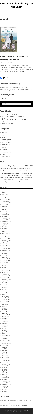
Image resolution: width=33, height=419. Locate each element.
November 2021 (6, 260)
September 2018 (6, 303)
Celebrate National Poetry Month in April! (13, 114)
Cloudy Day (5, 118)
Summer (4, 151)
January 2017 (5, 337)
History (4, 135)
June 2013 (4, 389)
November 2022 (6, 248)
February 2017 (6, 335)
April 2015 (5, 372)
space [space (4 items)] (15, 179)
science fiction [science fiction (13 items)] (8, 180)
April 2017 (5, 331)
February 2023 (6, 245)
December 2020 (6, 274)
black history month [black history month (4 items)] (19, 166)
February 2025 (6, 213)
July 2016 (4, 347)
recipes (4, 147)
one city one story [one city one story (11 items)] (9, 177)
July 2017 (4, 326)
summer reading (6, 152)
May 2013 (4, 391)
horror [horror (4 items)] (15, 173)
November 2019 (6, 286)
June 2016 (4, 348)
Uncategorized (6, 156)
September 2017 (6, 323)
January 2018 (5, 316)
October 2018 (5, 301)
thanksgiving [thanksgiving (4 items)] (6, 181)
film (3, 134)
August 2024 (5, 223)
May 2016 (4, 350)
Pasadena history (6, 142)
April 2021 (5, 269)
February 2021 (6, 270)
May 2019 (4, 291)
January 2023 (5, 247)
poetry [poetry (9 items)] (22, 177)
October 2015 (5, 362)
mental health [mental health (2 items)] (2, 175)
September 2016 (6, 343)
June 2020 (4, 282)
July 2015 (4, 367)
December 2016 (6, 338)
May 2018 (4, 309)
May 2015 (4, 371)
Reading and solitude (7, 123)
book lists (4, 132)
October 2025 (5, 201)
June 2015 (4, 369)
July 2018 (4, 306)
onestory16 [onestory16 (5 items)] (17, 177)
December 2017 (6, 318)
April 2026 (5, 191)
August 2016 (5, 345)
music (3, 137)
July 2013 (4, 388)
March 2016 (5, 354)
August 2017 (5, 325)
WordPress (16, 411)
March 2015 (5, 374)
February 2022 (6, 259)
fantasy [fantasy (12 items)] (28, 168)
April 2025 (5, 211)
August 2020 (5, 281)
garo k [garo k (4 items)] (8, 170)
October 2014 (5, 382)
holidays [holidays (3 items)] (12, 173)
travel (3, 154)
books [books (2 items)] (1, 168)
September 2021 (6, 264)
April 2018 (5, 311)
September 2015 (6, 364)
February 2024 (6, 233)
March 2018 (5, 313)
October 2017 (5, 321)
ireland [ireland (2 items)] (23, 173)
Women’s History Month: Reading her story (13, 116)
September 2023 (6, 240)
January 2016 (5, 357)
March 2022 (5, 257)
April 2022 (5, 255)
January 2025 (5, 214)
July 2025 (4, 206)
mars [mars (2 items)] (26, 173)
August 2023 (5, 242)
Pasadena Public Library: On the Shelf (20, 410)
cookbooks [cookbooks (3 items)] (21, 168)
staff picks (4, 149)
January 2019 (5, 296)
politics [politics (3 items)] (26, 177)
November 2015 (6, 360)
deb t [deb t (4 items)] (24, 168)
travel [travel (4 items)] (10, 181)
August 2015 (5, 365)
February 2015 (6, 376)
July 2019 (4, 287)
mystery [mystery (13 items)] (15, 175)
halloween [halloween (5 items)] (21, 170)
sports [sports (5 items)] (17, 179)
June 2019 (4, 289)
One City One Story (7, 139)
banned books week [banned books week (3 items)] (4, 166)
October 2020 (5, 277)
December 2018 (6, 298)
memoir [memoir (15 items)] (29, 173)
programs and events (7, 144)
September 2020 (6, 279)
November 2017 (6, 320)
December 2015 (6, 359)
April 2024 (5, 230)
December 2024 (6, 216)
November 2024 (6, 218)
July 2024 (4, 225)
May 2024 (4, 228)
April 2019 (5, 292)
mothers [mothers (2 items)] (6, 175)
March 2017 (5, 333)
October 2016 (5, 342)
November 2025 (6, 199)
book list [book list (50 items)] (29, 166)
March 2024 (5, 231)
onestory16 (5, 140)
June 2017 (4, 328)
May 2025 (4, 209)
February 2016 (6, 355)
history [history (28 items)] (7, 173)
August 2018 (5, 304)
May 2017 (4, 330)
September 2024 (6, 221)
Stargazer (23, 411)
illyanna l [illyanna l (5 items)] (19, 173)
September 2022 (6, 250)
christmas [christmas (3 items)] (13, 168)
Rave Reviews (5, 146)
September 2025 (6, 203)
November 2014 (6, 381)
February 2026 (6, 194)
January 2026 (5, 196)
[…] (24, 71)
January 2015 (5, 377)
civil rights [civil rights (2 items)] (16, 168)
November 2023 (6, 238)
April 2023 (5, 243)
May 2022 (4, 253)
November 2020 (6, 275)
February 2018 (6, 315)
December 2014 (6, 379)
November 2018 (6, 299)
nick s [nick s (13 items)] (28, 175)
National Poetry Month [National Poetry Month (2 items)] (22, 175)
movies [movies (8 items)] (10, 175)
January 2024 (5, 235)
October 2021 (5, 262)
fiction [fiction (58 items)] (3, 170)
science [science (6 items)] (2, 179)
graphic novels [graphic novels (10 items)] (14, 171)
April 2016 (5, 352)
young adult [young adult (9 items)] (16, 181)
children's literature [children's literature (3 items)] (6, 168)
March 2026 (5, 192)
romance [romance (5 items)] (30, 177)
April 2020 (5, 284)
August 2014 (5, 386)
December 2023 (6, 236)
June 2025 (4, 208)
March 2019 (5, 294)
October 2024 (5, 219)
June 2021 (4, 265)
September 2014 (6, 384)
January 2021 (5, 272)
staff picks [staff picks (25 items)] (24, 180)
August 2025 (5, 204)
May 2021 (4, 267)
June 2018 (4, 308)
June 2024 (4, 226)
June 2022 (4, 252)
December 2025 (6, 197)
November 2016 (6, 340)
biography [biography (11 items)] (11, 166)
